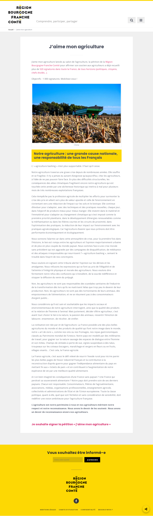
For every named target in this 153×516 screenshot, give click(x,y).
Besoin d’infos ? (105, 510)
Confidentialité (88, 510)
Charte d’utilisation (68, 510)
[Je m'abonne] (92, 460)
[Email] (68, 460)
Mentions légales (48, 510)
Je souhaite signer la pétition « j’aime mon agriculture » (71, 424)
